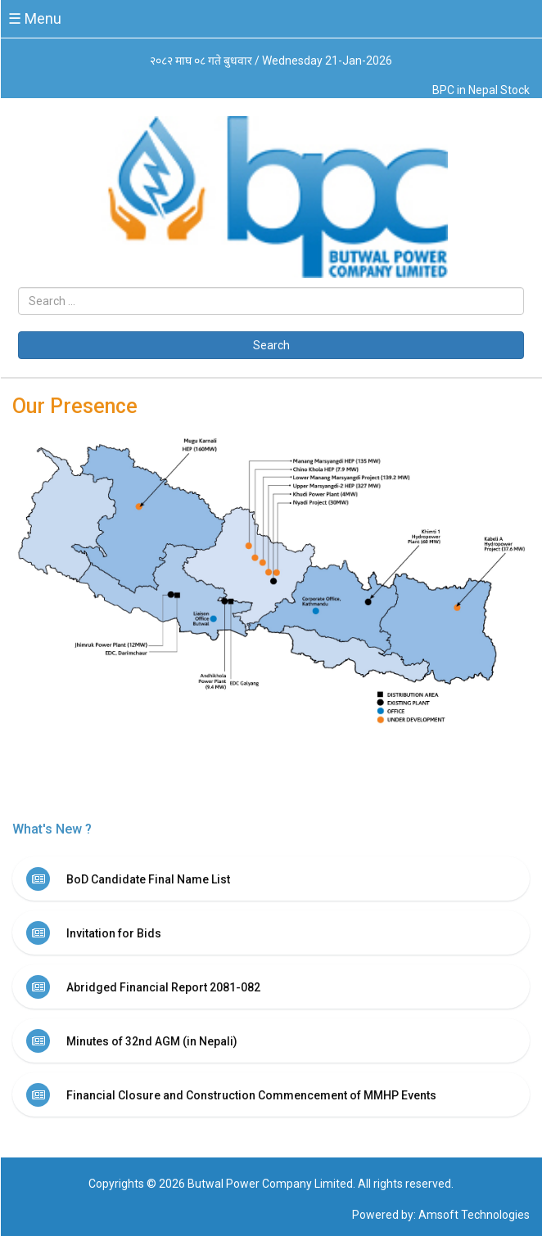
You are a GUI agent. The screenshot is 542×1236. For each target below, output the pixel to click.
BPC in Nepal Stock (481, 90)
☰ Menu (34, 18)
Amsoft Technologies (474, 1214)
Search (271, 345)
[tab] (271, 878)
